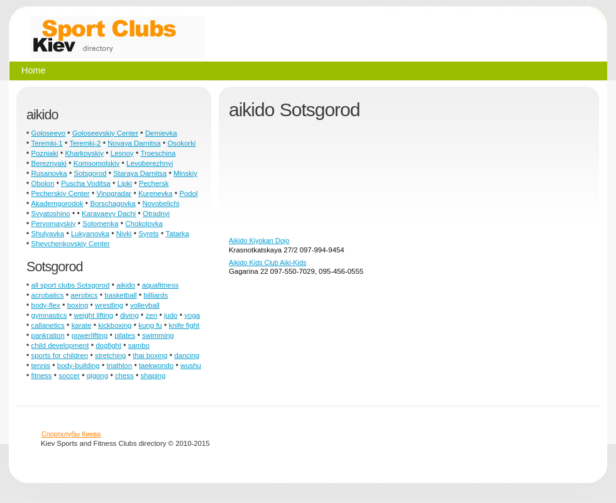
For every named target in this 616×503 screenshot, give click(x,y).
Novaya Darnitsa (133, 143)
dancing (186, 355)
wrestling (109, 305)
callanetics (48, 325)
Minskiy (185, 173)
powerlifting (90, 335)
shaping (153, 375)
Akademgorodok (57, 203)
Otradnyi (156, 213)
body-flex (45, 305)
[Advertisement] (290, 183)
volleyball (145, 305)
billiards (156, 295)
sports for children (60, 355)
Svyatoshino (50, 213)
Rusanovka (49, 173)
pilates (124, 335)
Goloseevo (48, 133)
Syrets (148, 233)
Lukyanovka (90, 233)
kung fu (150, 325)
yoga (192, 315)
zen (151, 315)
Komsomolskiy (96, 163)
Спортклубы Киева (71, 434)
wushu (190, 365)
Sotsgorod (90, 173)
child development (60, 345)
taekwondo (156, 365)
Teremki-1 (47, 143)
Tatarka (177, 233)
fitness (41, 375)
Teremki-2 (85, 143)
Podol (188, 193)
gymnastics (49, 315)
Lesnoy (122, 153)
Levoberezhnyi (149, 163)
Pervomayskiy (53, 223)
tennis (40, 365)
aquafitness (160, 285)
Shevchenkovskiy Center (70, 243)
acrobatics (47, 295)
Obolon (43, 183)
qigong (97, 375)
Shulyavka (48, 233)
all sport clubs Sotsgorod (70, 285)
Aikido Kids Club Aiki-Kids (267, 262)
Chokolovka (144, 223)
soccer (69, 375)
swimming (158, 335)
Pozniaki (44, 153)
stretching (110, 355)
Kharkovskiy (84, 153)
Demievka (161, 133)
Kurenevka (155, 193)
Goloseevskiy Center (105, 133)
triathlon (120, 365)
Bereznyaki (49, 163)
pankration (48, 335)
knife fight (184, 325)
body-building (78, 365)
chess (124, 375)
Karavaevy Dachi (109, 213)
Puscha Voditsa (86, 183)
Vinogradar (114, 193)
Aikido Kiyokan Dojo (259, 240)
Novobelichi (160, 203)
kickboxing (114, 325)
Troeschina (157, 153)
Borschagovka (112, 203)
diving (129, 315)
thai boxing (150, 355)
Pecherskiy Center (60, 193)
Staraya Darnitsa (140, 173)
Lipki (125, 183)
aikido (125, 285)
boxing (78, 305)
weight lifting (93, 315)
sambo (139, 345)
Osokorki (181, 143)
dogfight (108, 345)
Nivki (124, 233)
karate (82, 325)
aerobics (83, 295)
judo (171, 315)
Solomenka (100, 223)
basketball (120, 295)
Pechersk (153, 183)
